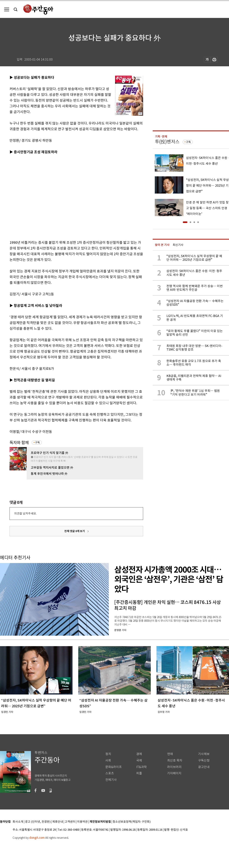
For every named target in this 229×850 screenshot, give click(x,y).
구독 (37, 442)
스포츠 (109, 773)
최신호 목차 (174, 760)
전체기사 (111, 780)
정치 (108, 754)
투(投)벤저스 (167, 142)
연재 (170, 754)
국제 (139, 760)
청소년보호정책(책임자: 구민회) (132, 821)
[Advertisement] (36, 196)
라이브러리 (174, 767)
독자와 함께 (19, 442)
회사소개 (18, 821)
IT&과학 (141, 767)
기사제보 (204, 754)
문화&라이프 (113, 767)
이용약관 (82, 821)
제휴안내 (57, 821)
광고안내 (204, 767)
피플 (139, 773)
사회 (108, 760)
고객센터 (70, 821)
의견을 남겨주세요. (25, 513)
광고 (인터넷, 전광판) (38, 821)
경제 (139, 754)
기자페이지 (174, 773)
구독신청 (204, 760)
